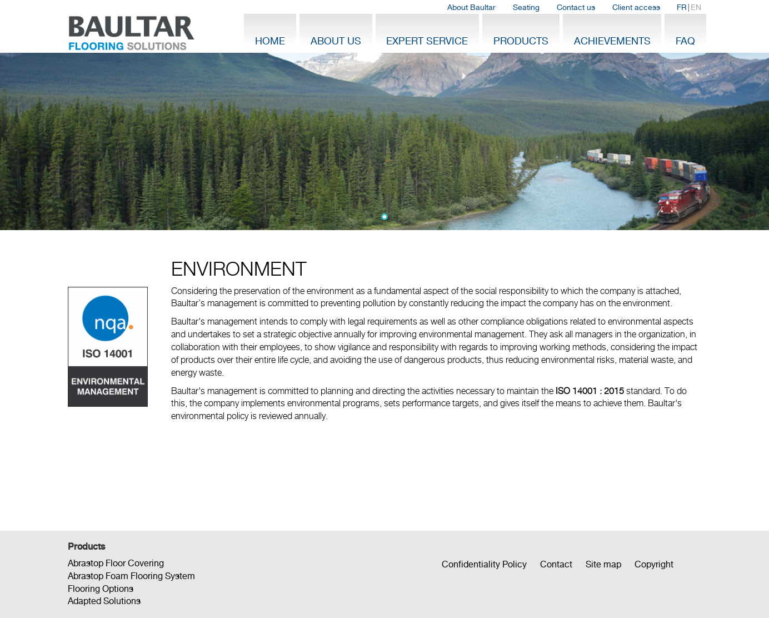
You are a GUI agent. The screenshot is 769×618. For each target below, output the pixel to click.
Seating (526, 7)
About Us (336, 41)
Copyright (654, 564)
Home (270, 41)
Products (520, 41)
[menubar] (574, 7)
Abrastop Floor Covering (116, 563)
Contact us (576, 7)
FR (682, 7)
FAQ (685, 41)
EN (696, 7)
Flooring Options (100, 589)
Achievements (612, 41)
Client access (636, 7)
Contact (556, 564)
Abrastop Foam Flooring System (131, 576)
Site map (603, 564)
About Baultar (471, 7)
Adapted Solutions (104, 601)
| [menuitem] (689, 7)
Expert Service (427, 41)
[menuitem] (472, 7)
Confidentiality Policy (484, 564)
